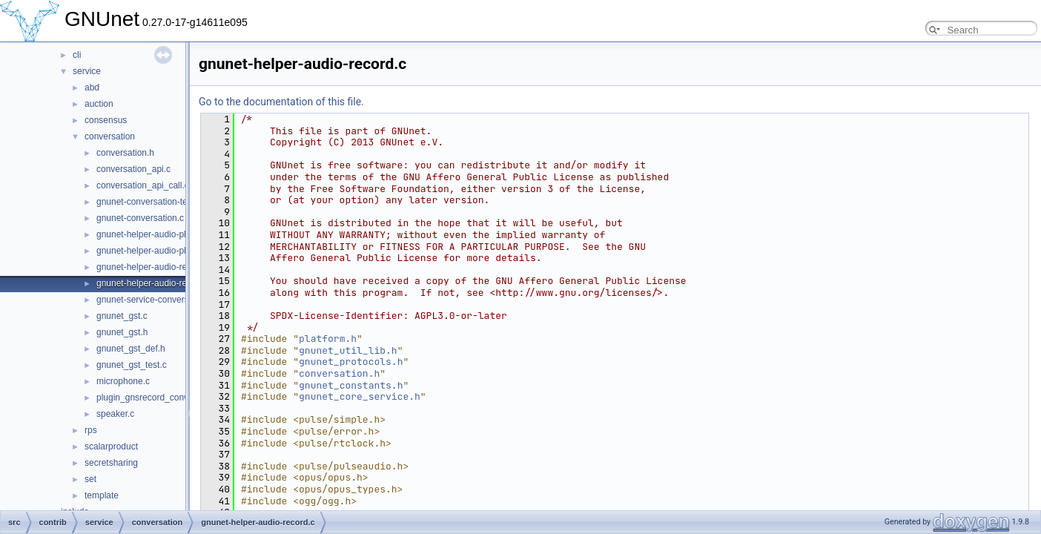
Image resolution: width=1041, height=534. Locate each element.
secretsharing (111, 463)
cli (77, 55)
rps (91, 430)
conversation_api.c (133, 169)
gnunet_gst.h (122, 332)
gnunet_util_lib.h (348, 350)
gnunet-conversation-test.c (148, 202)
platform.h (328, 338)
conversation (110, 136)
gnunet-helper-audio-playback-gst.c (166, 234)
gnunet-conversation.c (140, 218)
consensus (106, 120)
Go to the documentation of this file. (281, 102)
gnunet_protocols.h (351, 361)
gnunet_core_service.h (359, 396)
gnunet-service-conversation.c (155, 299)
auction (99, 104)
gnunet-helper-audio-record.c (153, 283)
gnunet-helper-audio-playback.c (158, 250)
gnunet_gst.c (122, 316)
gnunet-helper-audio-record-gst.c (161, 267)
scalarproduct (111, 446)
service (87, 71)
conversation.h (125, 153)
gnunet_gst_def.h (130, 348)
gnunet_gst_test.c (131, 365)
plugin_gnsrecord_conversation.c (161, 397)
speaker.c (115, 414)
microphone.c (123, 381)
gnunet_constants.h (351, 385)
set (90, 479)
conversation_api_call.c (142, 185)
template (102, 495)
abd (92, 87)
